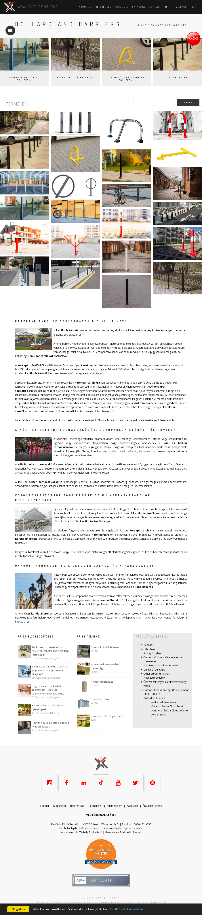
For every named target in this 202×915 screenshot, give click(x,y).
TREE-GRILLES (152, 694)
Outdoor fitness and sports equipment (166, 690)
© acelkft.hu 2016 (100, 898)
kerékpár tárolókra (87, 382)
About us (85, 6)
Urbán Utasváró (100, 699)
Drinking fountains (154, 669)
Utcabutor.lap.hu (90, 828)
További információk (133, 909)
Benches (148, 645)
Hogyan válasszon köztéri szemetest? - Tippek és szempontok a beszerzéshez (48, 689)
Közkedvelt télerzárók (75, 77)
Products (121, 6)
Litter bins (149, 649)
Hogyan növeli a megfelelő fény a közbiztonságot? (50, 724)
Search (182, 6)
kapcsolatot (22, 621)
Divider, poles (176, 77)
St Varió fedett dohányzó (105, 647)
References (103, 6)
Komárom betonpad (102, 681)
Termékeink (95, 805)
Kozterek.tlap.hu (112, 828)
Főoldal (44, 805)
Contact (155, 6)
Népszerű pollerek (154, 677)
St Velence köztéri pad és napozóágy (105, 666)
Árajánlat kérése (152, 805)
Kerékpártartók (152, 653)
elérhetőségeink (121, 552)
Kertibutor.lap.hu (68, 828)
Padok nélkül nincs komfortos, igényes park (48, 707)
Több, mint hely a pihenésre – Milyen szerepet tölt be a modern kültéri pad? (50, 650)
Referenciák (77, 805)
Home (142, 25)
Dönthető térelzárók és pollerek (125, 79)
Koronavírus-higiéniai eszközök (161, 665)
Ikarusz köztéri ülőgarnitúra (106, 716)
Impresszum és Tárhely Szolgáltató (81, 832)
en (195, 6)
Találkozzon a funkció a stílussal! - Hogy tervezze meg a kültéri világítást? (51, 670)
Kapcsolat (132, 805)
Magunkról (59, 805)
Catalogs (139, 6)
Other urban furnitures (156, 673)
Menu (8, 28)
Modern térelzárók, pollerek (23, 79)
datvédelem (115, 805)
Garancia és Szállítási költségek (123, 832)
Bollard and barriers (155, 698)
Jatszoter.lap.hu (134, 828)
